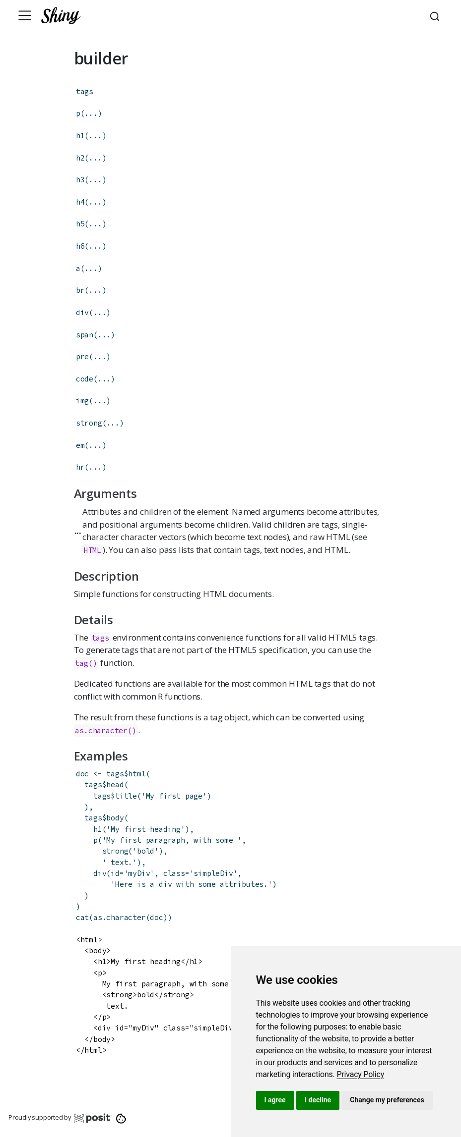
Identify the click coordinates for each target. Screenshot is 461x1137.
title (126, 796)
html (136, 773)
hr (80, 467)
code (84, 378)
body (115, 817)
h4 (80, 202)
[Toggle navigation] (25, 15)
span (84, 334)
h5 (80, 223)
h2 (80, 157)
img (82, 400)
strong (89, 423)
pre (82, 356)
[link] (360, 1074)
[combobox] (436, 15)
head (115, 784)
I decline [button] (318, 1100)
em (80, 445)
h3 (80, 179)
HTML (92, 550)
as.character (101, 730)
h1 (80, 135)
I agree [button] (275, 1100)
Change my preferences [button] (387, 1100)
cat (82, 917)
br (80, 290)
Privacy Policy (360, 1074)
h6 (80, 246)
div (82, 312)
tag (81, 663)
